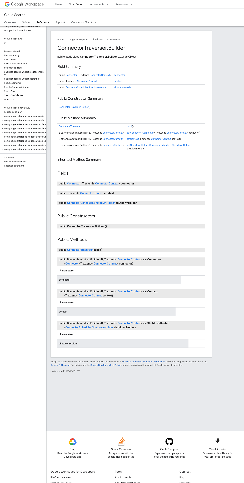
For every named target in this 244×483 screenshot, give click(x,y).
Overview (10, 22)
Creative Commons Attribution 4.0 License (144, 361)
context (118, 81)
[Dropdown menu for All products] (108, 4)
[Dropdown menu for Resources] (132, 4)
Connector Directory (83, 22)
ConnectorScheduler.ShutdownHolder (86, 87)
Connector (71, 75)
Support (60, 22)
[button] (22, 43)
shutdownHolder (123, 87)
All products (97, 4)
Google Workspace (77, 39)
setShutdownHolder (137, 145)
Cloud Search (14, 15)
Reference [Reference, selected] (43, 22)
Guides (26, 22)
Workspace (27, 4)
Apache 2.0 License (60, 365)
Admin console (123, 477)
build (129, 126)
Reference (115, 39)
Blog (182, 477)
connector (119, 75)
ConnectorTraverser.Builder (74, 107)
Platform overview (61, 477)
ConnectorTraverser (70, 126)
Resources (122, 4)
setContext (133, 139)
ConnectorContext (100, 75)
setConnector (134, 132)
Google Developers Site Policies (106, 365)
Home (58, 4)
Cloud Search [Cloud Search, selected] (76, 4)
